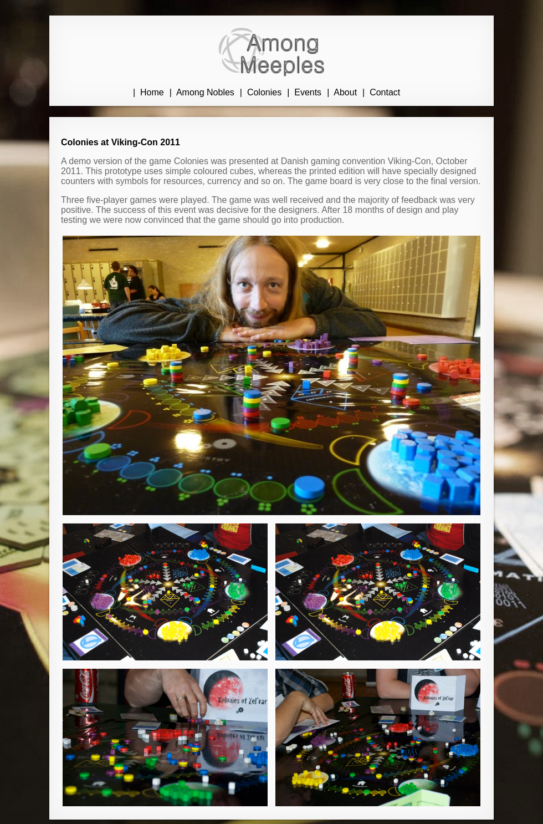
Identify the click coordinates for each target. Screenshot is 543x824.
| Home (148, 92)
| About (342, 92)
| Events (304, 92)
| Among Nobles (202, 92)
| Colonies (260, 92)
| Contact (381, 92)
